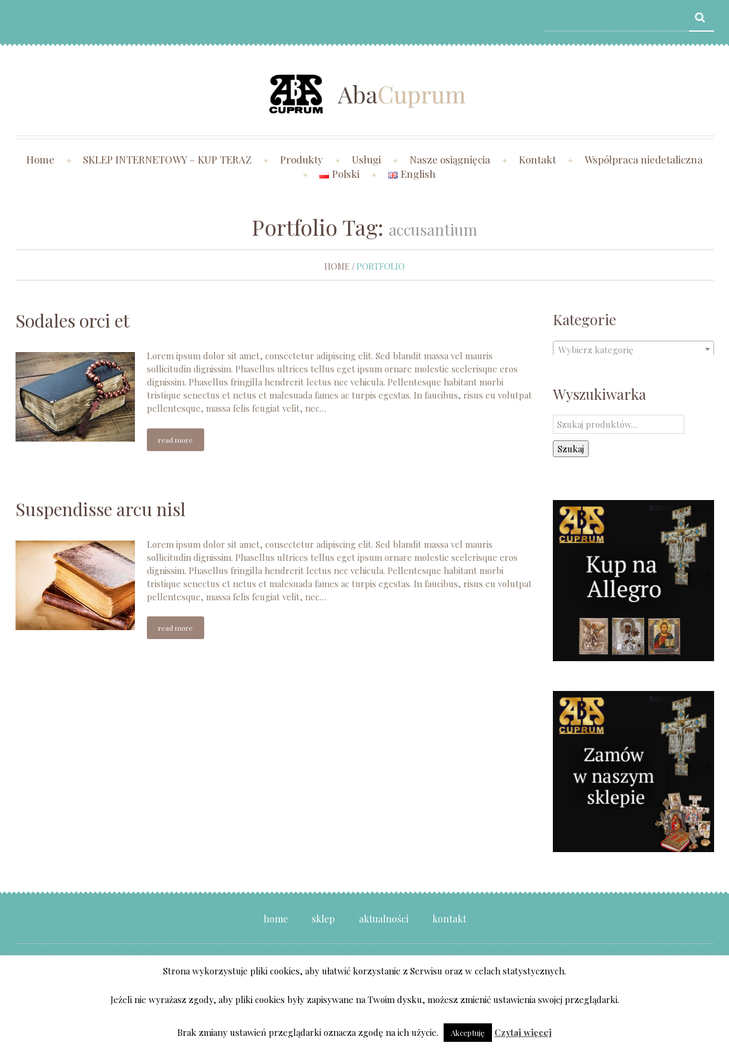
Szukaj (571, 449)
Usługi (366, 159)
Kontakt (537, 159)
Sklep (323, 918)
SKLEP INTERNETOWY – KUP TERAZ (167, 159)
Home (40, 159)
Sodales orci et (73, 320)
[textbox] (633, 349)
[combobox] (633, 349)
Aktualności (383, 918)
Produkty (301, 159)
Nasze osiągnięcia (450, 159)
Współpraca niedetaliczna (644, 159)
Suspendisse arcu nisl (101, 509)
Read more (175, 440)
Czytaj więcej (523, 1032)
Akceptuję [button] (468, 1033)
